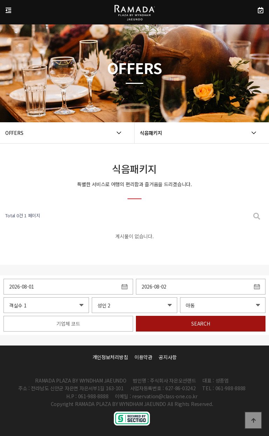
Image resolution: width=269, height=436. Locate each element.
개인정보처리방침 (110, 357)
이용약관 (143, 357)
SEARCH (200, 323)
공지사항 (168, 357)
